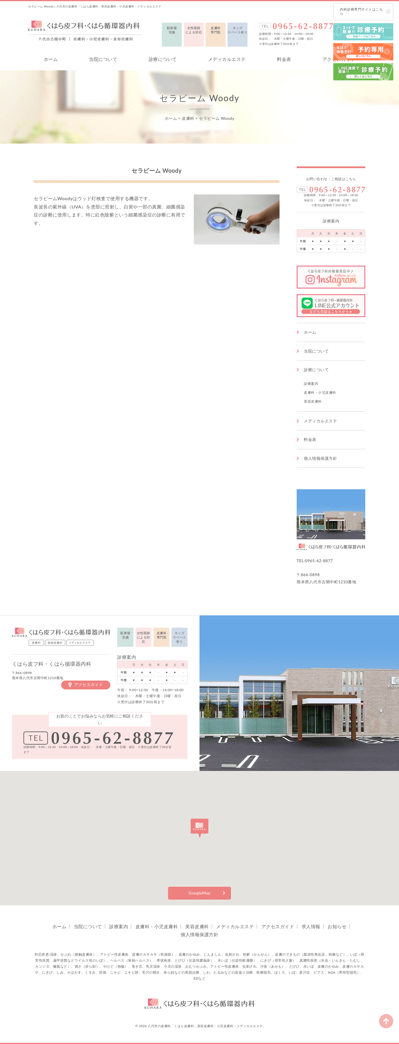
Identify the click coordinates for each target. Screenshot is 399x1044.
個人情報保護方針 (320, 458)
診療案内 (311, 383)
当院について (103, 59)
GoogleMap (199, 892)
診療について (163, 59)
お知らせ (337, 926)
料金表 (284, 59)
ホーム (51, 59)
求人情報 (311, 926)
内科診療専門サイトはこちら (361, 11)
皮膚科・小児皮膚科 (320, 392)
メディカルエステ (227, 59)
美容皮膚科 (313, 401)
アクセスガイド (88, 684)
